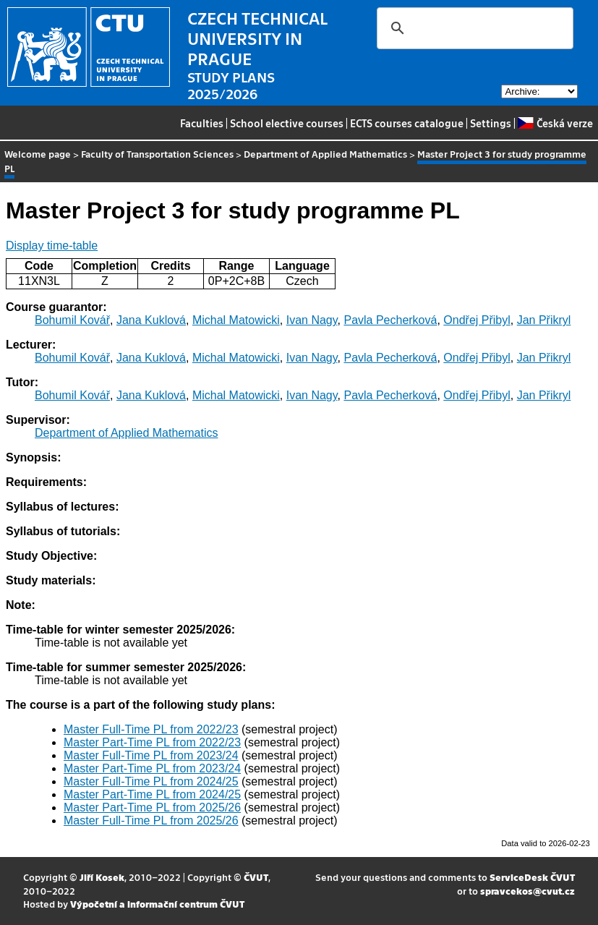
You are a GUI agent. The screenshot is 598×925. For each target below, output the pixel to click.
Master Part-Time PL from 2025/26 (152, 807)
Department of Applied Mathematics (325, 153)
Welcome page (37, 153)
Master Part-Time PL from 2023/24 (152, 768)
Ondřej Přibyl (476, 320)
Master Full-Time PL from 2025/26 (151, 820)
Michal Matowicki (236, 320)
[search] (473, 28)
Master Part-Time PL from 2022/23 (152, 742)
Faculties (201, 122)
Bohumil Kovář (72, 320)
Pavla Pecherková (390, 320)
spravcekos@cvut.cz (527, 890)
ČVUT (256, 876)
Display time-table (52, 245)
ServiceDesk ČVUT (532, 876)
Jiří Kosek (102, 876)
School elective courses (286, 122)
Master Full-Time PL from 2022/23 (151, 729)
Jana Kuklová (151, 320)
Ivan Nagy (312, 320)
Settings (490, 122)
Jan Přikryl (544, 320)
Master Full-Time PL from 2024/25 (151, 781)
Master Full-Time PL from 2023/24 (151, 755)
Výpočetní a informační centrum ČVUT (157, 903)
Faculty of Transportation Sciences (157, 153)
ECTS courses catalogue (407, 122)
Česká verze (555, 122)
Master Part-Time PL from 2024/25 (152, 794)
